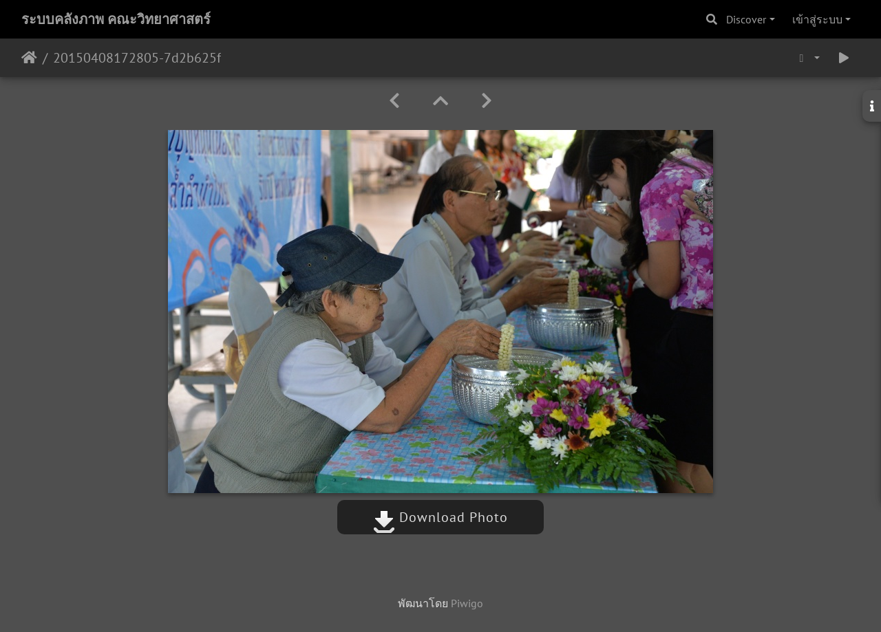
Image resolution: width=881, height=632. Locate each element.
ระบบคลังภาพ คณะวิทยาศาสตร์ (116, 19)
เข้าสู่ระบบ (817, 19)
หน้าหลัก (29, 57)
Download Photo (440, 517)
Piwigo (467, 603)
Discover (746, 19)
